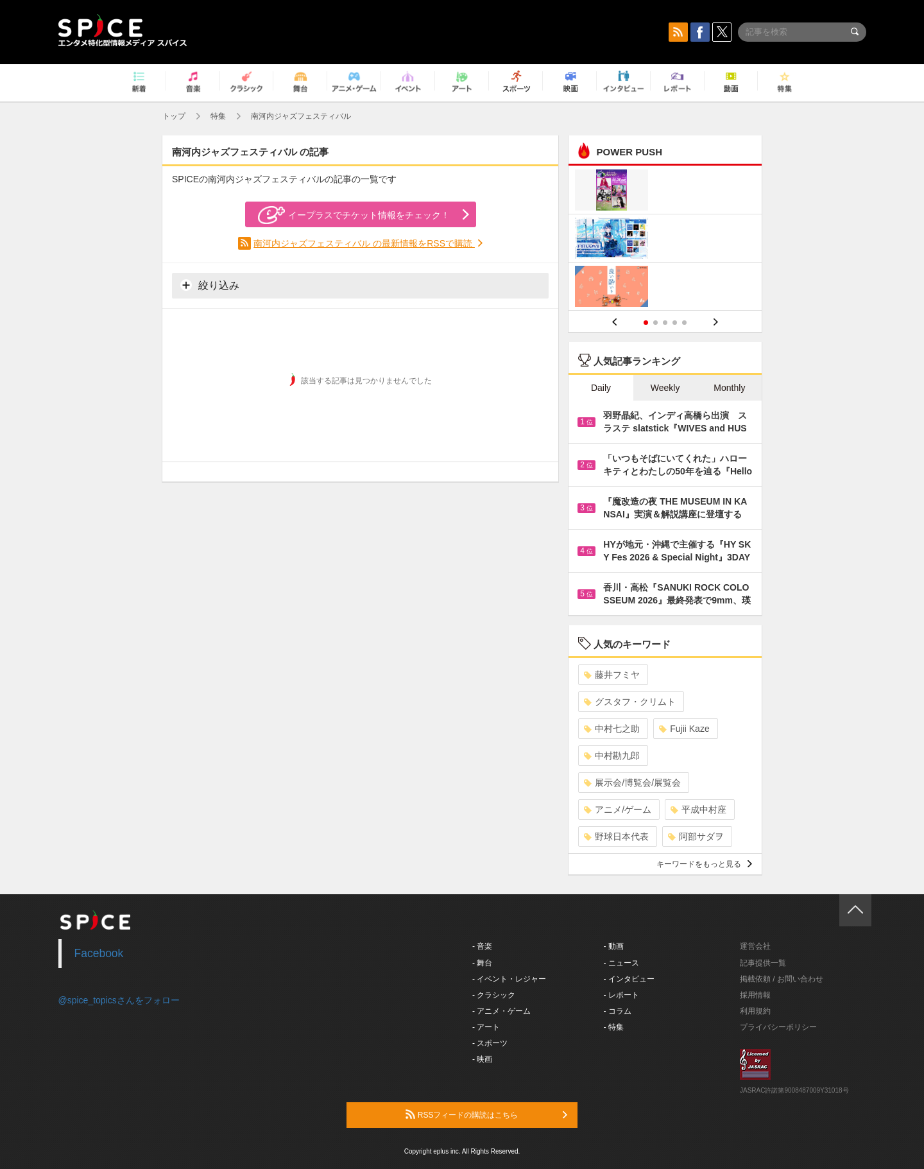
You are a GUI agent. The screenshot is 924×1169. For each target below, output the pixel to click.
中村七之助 (612, 728)
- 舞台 (482, 962)
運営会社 (755, 946)
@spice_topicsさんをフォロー (119, 1000)
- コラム (617, 1011)
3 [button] (665, 322)
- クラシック (493, 995)
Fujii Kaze (684, 728)
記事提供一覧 (763, 962)
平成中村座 (698, 809)
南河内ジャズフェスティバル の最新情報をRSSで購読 (364, 243)
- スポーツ (490, 1043)
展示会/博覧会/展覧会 (632, 782)
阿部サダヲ (696, 836)
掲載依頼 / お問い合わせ (781, 978)
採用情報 (755, 995)
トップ (173, 116)
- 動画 (614, 946)
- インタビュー (629, 978)
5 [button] (684, 322)
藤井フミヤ (612, 675)
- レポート (621, 995)
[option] (665, 240)
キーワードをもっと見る (704, 864)
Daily (601, 388)
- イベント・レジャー (509, 978)
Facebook (99, 953)
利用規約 (755, 1011)
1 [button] (646, 322)
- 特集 (614, 1027)
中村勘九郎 (612, 755)
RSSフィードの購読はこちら (486, 1114)
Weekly (665, 388)
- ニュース (621, 962)
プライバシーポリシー (778, 1027)
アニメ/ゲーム (617, 809)
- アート (486, 1027)
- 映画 (482, 1059)
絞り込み (209, 285)
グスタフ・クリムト (630, 702)
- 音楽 (482, 946)
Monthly (729, 388)
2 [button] (655, 322)
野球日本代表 (616, 836)
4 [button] (674, 322)
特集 (218, 116)
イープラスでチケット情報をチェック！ (354, 215)
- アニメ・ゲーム (501, 1011)
